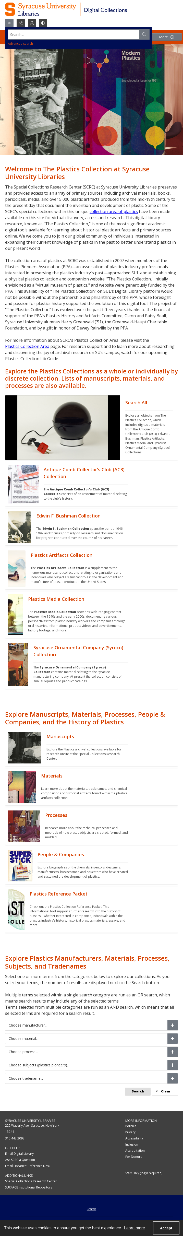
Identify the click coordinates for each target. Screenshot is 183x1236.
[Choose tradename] (172, 1078)
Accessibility (134, 1138)
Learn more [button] (134, 1228)
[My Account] (32, 23)
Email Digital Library (19, 1153)
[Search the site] (73, 34)
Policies (130, 1126)
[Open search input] (9, 23)
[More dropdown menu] (166, 37)
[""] (149, 427)
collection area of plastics (114, 211)
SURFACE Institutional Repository (28, 1187)
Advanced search (20, 43)
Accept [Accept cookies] (166, 1228)
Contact (91, 1209)
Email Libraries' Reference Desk (27, 1166)
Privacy (130, 1132)
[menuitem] (91, 1208)
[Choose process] (172, 1052)
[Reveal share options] (21, 23)
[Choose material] (172, 1038)
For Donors (133, 1157)
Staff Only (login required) (143, 1173)
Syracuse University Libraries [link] (30, 1120)
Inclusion (131, 1144)
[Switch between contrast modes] (43, 23)
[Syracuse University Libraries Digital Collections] (81, 9)
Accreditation (135, 1150)
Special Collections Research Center (31, 1181)
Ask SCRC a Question (20, 1160)
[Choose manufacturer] (172, 1025)
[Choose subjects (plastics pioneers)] (172, 1065)
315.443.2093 (15, 1138)
